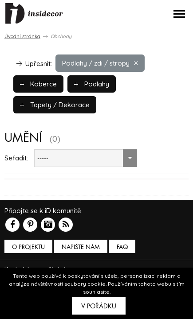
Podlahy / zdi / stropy (100, 63)
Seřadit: (16, 158)
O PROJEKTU (28, 247)
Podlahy (91, 84)
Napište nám (81, 247)
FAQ (122, 247)
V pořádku (98, 306)
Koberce (38, 84)
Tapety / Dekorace (55, 105)
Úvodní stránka (22, 36)
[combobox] (85, 158)
